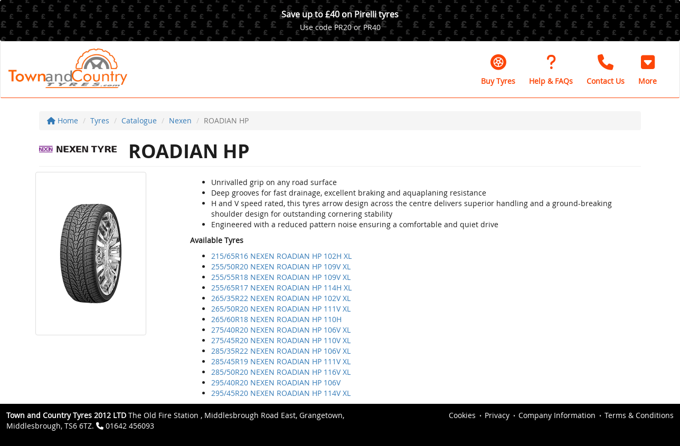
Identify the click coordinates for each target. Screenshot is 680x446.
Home (62, 120)
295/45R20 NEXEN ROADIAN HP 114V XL (281, 393)
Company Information (557, 415)
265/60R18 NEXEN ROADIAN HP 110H (276, 319)
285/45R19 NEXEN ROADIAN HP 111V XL (281, 361)
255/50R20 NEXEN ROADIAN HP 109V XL (281, 266)
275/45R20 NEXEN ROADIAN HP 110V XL (281, 340)
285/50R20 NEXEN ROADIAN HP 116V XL (281, 372)
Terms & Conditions (639, 415)
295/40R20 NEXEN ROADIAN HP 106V (276, 382)
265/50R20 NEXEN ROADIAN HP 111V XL (281, 309)
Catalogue (139, 120)
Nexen (180, 120)
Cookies (462, 415)
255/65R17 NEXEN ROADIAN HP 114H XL (281, 288)
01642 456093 (130, 426)
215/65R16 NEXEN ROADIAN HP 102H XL (281, 256)
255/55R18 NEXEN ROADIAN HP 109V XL (281, 277)
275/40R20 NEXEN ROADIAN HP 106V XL (281, 330)
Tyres (99, 120)
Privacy (497, 415)
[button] (647, 69)
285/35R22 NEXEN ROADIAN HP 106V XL (281, 351)
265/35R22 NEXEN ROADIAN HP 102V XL (281, 298)
